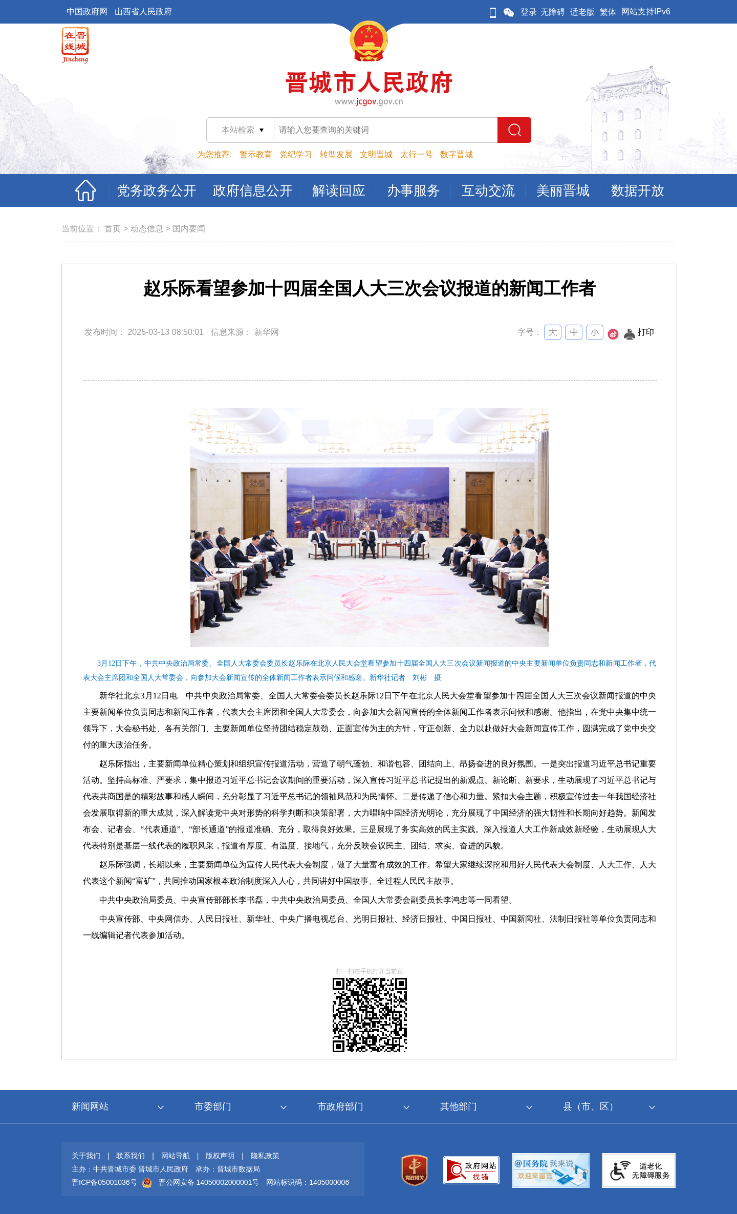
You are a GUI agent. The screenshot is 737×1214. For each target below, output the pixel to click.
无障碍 (552, 12)
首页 (112, 228)
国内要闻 (188, 228)
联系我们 (130, 1156)
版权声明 (220, 1156)
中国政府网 (87, 11)
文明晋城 (376, 154)
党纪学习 (295, 154)
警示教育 (256, 154)
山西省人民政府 (143, 11)
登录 (529, 12)
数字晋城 (456, 154)
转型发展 (336, 154)
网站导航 (175, 1156)
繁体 (608, 12)
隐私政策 (265, 1156)
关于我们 (86, 1156)
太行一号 (416, 154)
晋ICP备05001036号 (104, 1182)
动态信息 (147, 228)
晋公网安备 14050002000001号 (209, 1182)
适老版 (582, 12)
